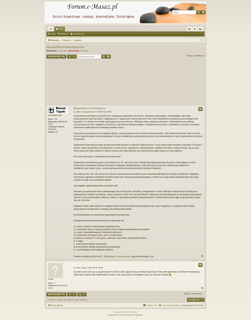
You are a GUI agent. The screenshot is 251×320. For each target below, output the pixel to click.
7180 (55, 119)
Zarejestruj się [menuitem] (201, 29)
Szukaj (52, 34)
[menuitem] (189, 29)
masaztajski (62, 51)
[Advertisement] (125, 82)
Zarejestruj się (78, 34)
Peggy (50, 279)
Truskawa (84, 51)
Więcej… (51, 29)
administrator (73, 51)
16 (54, 283)
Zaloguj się (64, 34)
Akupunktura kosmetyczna (65, 47)
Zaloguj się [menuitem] (195, 29)
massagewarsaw (55, 115)
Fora (61, 29)
